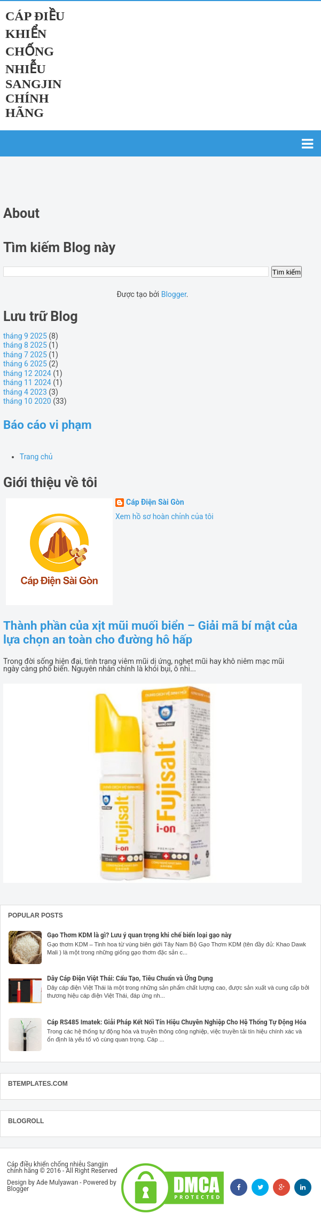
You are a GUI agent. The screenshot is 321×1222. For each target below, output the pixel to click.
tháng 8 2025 (25, 345)
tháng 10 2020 (27, 401)
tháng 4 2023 (25, 392)
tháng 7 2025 (25, 354)
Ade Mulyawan (57, 1182)
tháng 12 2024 (27, 373)
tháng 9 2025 (25, 336)
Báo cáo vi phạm (47, 425)
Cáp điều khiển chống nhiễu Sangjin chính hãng (35, 64)
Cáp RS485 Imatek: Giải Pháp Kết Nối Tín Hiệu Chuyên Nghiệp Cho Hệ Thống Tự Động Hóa (177, 1022)
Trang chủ (36, 456)
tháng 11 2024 (27, 382)
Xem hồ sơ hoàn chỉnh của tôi (164, 516)
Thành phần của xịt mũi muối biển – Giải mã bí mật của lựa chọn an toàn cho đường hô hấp (150, 632)
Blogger (173, 294)
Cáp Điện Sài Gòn (155, 502)
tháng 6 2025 (25, 363)
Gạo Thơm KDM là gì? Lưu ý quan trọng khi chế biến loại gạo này (139, 935)
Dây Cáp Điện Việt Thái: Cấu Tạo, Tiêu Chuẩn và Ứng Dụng (130, 978)
